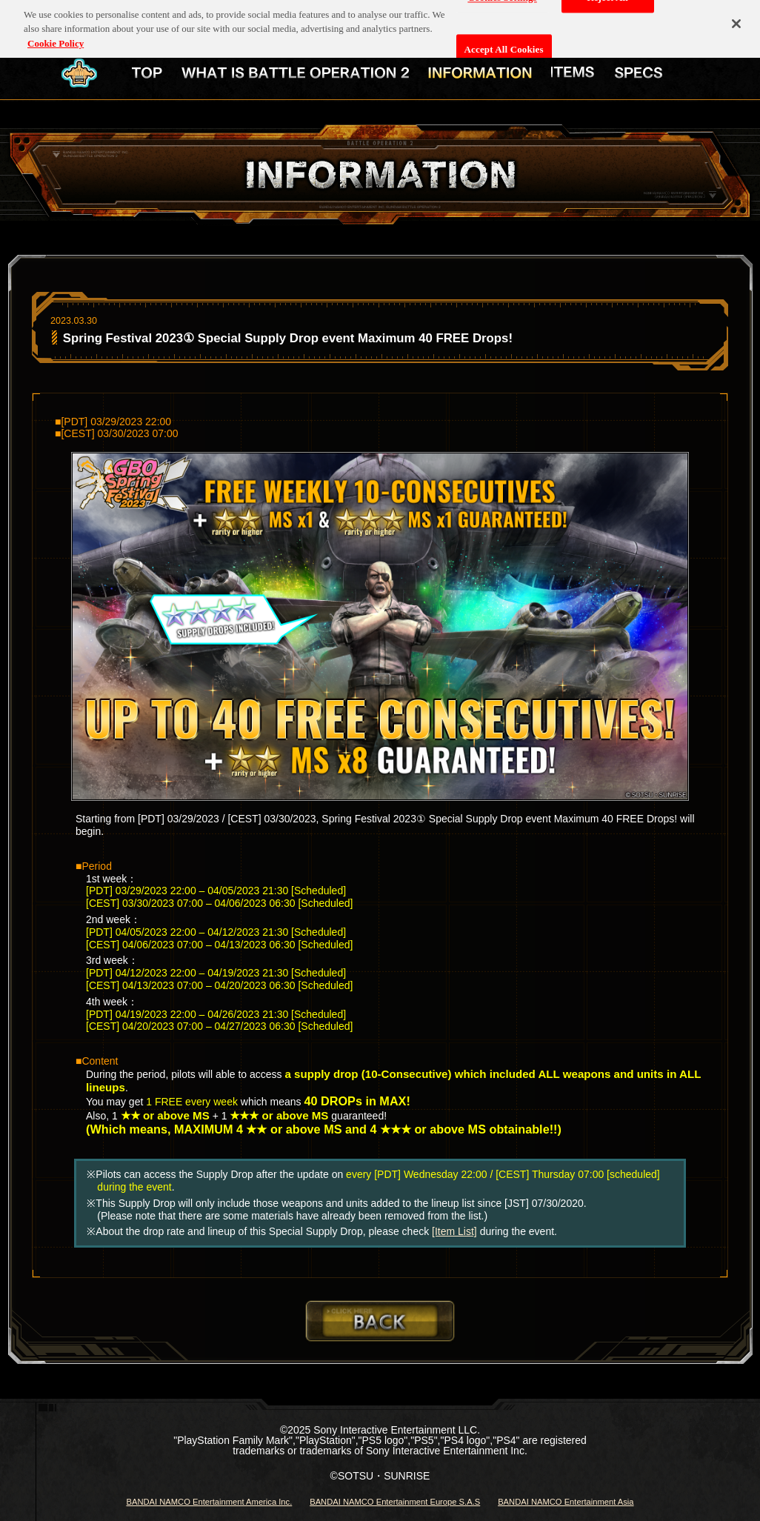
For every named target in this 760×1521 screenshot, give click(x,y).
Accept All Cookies (504, 44)
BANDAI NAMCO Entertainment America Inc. (209, 1501)
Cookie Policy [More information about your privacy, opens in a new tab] (55, 38)
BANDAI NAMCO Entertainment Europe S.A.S (395, 1501)
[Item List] (454, 1231)
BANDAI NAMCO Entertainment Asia (565, 1501)
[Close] (736, 18)
